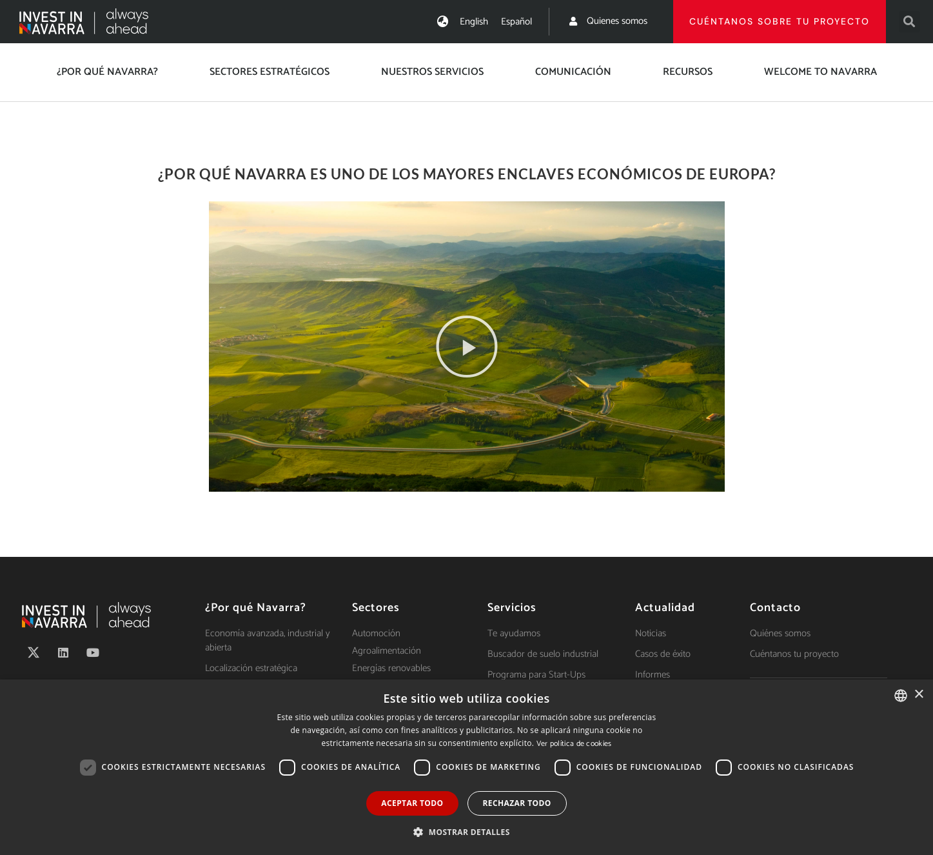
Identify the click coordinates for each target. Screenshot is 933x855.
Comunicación (573, 72)
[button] (909, 21)
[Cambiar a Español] (516, 21)
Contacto (775, 608)
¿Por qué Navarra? (107, 72)
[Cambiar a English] (474, 21)
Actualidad (665, 608)
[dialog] (466, 767)
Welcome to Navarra (820, 72)
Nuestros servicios (432, 72)
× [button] (918, 694)
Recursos (687, 72)
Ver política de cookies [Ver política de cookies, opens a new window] (574, 744)
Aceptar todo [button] (412, 803)
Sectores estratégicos (269, 72)
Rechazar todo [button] (517, 803)
